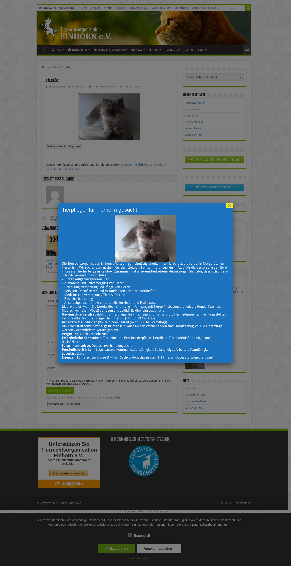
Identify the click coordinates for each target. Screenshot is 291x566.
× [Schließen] (229, 205)
